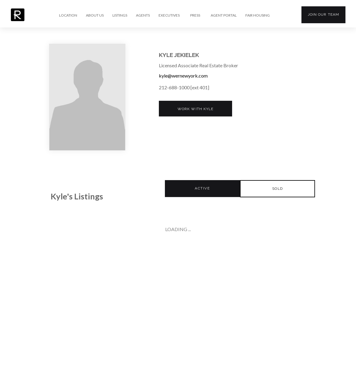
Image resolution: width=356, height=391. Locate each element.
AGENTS (143, 15)
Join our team (323, 14)
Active (202, 188)
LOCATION (68, 15)
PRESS (195, 15)
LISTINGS (119, 15)
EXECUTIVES (169, 15)
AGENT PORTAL (224, 15)
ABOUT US (95, 15)
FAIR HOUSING (257, 15)
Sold (277, 188)
